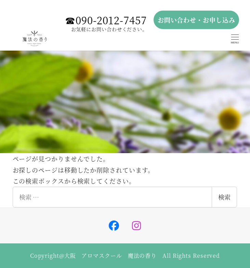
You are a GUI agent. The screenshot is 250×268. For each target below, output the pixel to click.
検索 (224, 196)
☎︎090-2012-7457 (106, 19)
